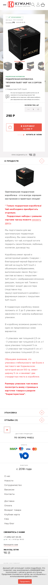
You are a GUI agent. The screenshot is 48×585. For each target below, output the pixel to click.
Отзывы (9, 22)
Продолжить (25, 582)
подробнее (36, 568)
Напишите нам (11, 544)
